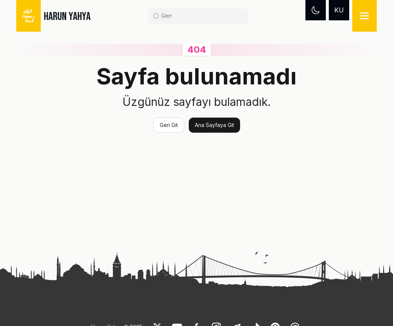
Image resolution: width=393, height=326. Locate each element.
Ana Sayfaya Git (214, 125)
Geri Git (169, 125)
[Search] (201, 16)
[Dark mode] (315, 10)
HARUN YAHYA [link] (67, 16)
